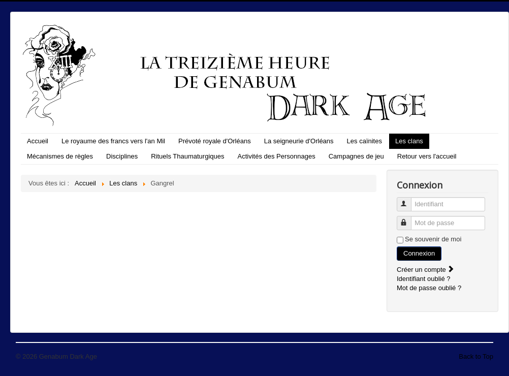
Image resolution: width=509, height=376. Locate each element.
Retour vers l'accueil (427, 156)
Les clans (409, 141)
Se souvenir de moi (433, 239)
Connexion (419, 253)
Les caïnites (364, 141)
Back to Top (476, 356)
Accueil (37, 141)
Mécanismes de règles (60, 156)
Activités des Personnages (276, 156)
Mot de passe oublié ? (429, 288)
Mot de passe (408, 218)
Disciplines (122, 156)
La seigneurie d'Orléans (299, 141)
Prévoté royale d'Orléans (214, 141)
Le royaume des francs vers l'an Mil (113, 141)
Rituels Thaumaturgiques (187, 156)
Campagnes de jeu (356, 156)
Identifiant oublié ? (424, 279)
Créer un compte (426, 269)
